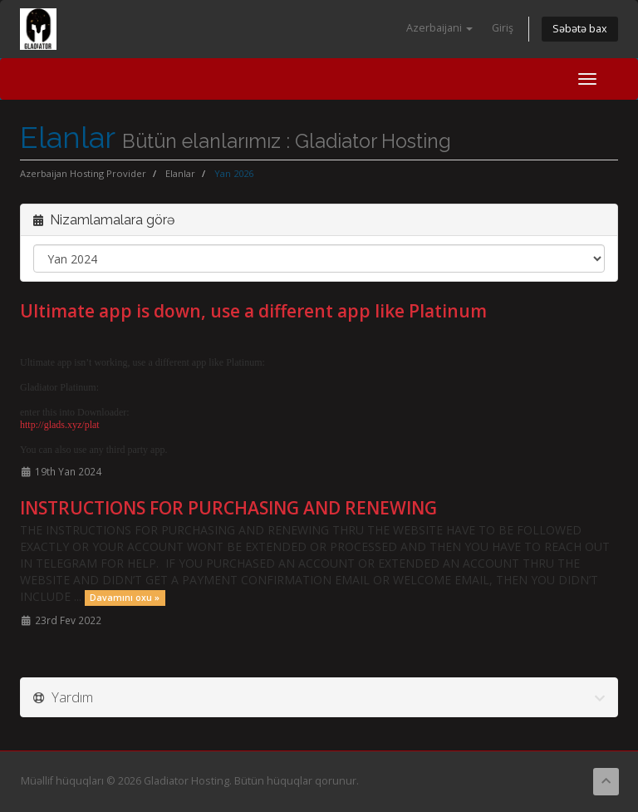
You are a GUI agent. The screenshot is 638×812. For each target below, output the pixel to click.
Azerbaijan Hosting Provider (83, 173)
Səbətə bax (579, 29)
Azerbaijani (439, 28)
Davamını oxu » (125, 597)
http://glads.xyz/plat (60, 425)
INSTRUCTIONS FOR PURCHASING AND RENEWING (228, 507)
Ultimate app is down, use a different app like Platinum (253, 310)
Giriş (502, 28)
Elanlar (180, 173)
